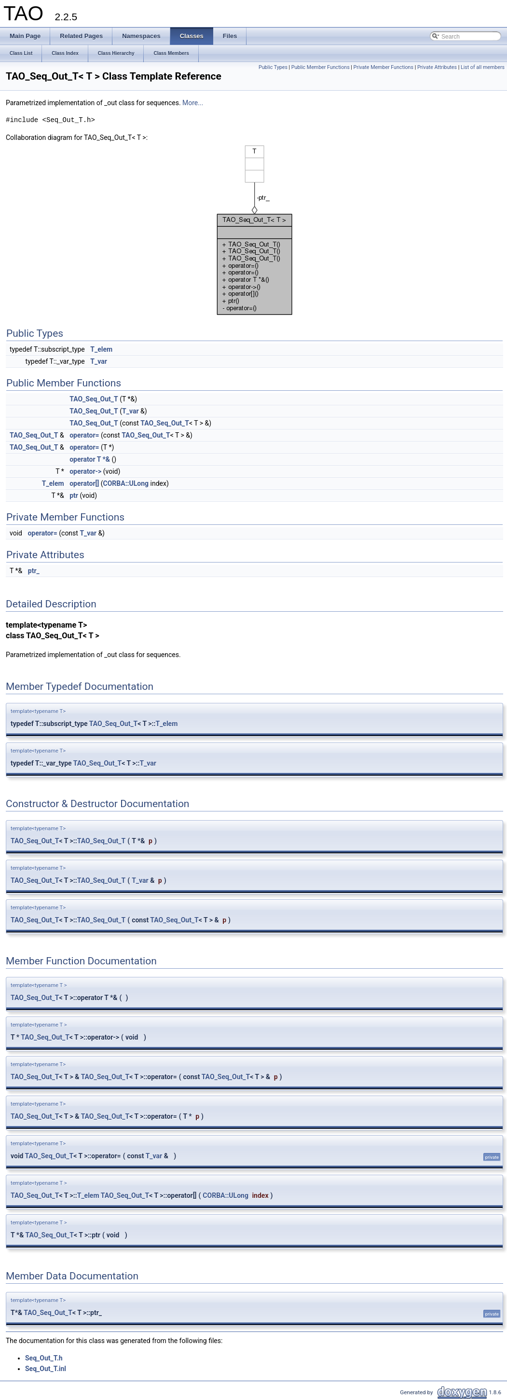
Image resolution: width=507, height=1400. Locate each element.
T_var (98, 361)
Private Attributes (437, 67)
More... (192, 103)
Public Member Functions (320, 67)
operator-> (85, 471)
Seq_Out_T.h (44, 1358)
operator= (84, 435)
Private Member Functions (383, 67)
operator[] (84, 483)
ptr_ (34, 571)
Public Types (273, 67)
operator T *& (89, 459)
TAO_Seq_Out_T (93, 399)
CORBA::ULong (126, 483)
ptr (73, 495)
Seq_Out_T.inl (45, 1369)
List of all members (483, 67)
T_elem (101, 349)
